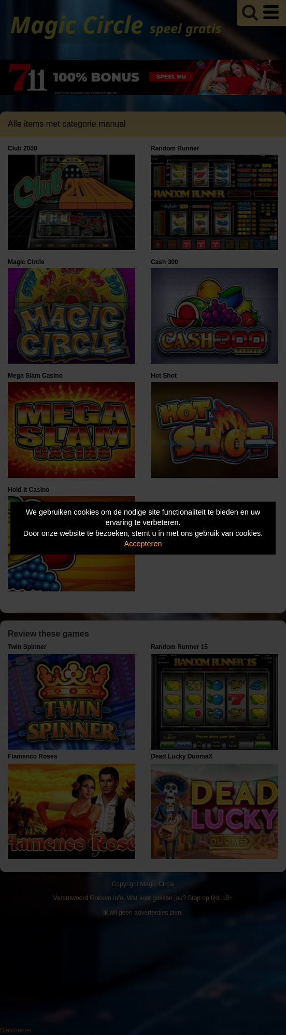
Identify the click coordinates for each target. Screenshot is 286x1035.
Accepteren (143, 544)
